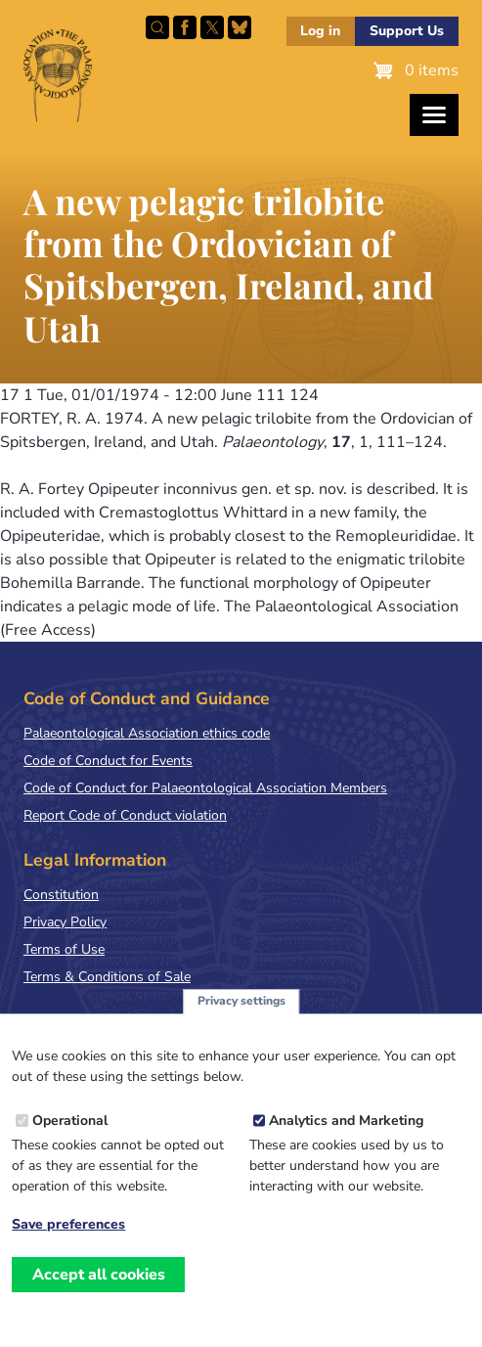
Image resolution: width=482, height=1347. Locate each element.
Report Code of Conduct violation (125, 815)
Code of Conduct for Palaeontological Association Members (205, 788)
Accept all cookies (98, 1283)
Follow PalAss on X (212, 27)
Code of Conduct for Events (108, 760)
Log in (320, 31)
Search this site (157, 27)
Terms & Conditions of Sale (107, 976)
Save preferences (68, 1234)
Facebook (185, 27)
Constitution (61, 894)
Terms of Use (64, 949)
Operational (70, 1130)
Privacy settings (241, 1010)
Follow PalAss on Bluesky (239, 27)
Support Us (407, 31)
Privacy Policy (65, 922)
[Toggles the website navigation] (434, 115)
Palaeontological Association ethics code (146, 733)
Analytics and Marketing (346, 1130)
